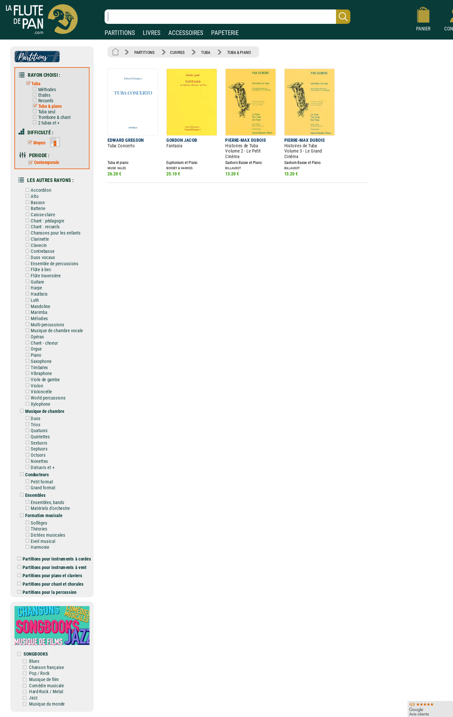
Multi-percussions (43, 324)
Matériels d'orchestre (46, 508)
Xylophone (36, 404)
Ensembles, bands (43, 502)
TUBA (205, 52)
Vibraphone (37, 373)
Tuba (31, 83)
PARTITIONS (120, 33)
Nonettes (35, 461)
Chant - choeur (40, 343)
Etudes (40, 95)
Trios (32, 424)
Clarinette (36, 239)
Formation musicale (39, 515)
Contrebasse (39, 251)
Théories (35, 529)
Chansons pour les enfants (52, 233)
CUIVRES (177, 52)
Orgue (32, 349)
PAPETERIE (225, 33)
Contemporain (42, 162)
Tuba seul (42, 111)
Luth (31, 300)
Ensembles (31, 495)
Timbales (35, 367)
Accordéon (37, 190)
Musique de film (44, 679)
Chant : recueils (41, 227)
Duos (32, 418)
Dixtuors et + (39, 467)
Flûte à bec (37, 269)
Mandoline (36, 306)
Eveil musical (39, 541)
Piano (32, 355)
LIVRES (151, 33)
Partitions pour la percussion (46, 592)
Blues (34, 661)
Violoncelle (37, 392)
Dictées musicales (44, 535)
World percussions (44, 397)
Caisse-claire (39, 214)
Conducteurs (33, 474)
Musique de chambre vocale (53, 331)
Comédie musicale (46, 685)
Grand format (39, 488)
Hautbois (35, 294)
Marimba (35, 312)
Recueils (41, 100)
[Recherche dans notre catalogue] (227, 16)
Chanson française (46, 667)
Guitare (33, 282)
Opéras (33, 336)
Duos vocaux (39, 257)
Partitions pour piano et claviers (49, 575)
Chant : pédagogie (43, 220)
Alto (31, 196)
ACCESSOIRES (185, 33)
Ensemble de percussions (50, 263)
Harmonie (36, 547)
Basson (34, 202)
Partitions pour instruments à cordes (54, 559)
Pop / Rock (39, 673)
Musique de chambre (40, 411)
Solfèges (35, 523)
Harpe (32, 288)
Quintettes (36, 436)
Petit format (38, 481)
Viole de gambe (41, 379)
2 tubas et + (44, 122)
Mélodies (35, 318)
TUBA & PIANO (239, 52)
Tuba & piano (46, 106)
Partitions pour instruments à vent (52, 567)
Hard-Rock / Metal (46, 691)
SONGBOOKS (36, 654)
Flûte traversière (42, 275)
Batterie (34, 208)
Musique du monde (47, 704)
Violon (33, 385)
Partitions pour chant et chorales (50, 584)
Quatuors (35, 430)
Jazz (33, 697)
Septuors (35, 449)
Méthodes (43, 89)
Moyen (35, 142)
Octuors (34, 455)
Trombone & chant (50, 117)
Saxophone (37, 361)
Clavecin (35, 245)
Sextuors (35, 443)
